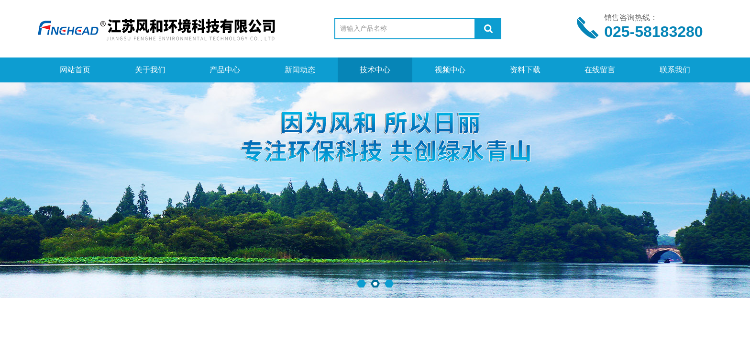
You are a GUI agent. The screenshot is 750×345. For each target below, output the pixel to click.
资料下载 (525, 70)
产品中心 (225, 70)
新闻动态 (300, 70)
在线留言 (600, 70)
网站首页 (75, 70)
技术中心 (375, 70)
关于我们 (150, 70)
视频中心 (450, 70)
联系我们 (675, 70)
